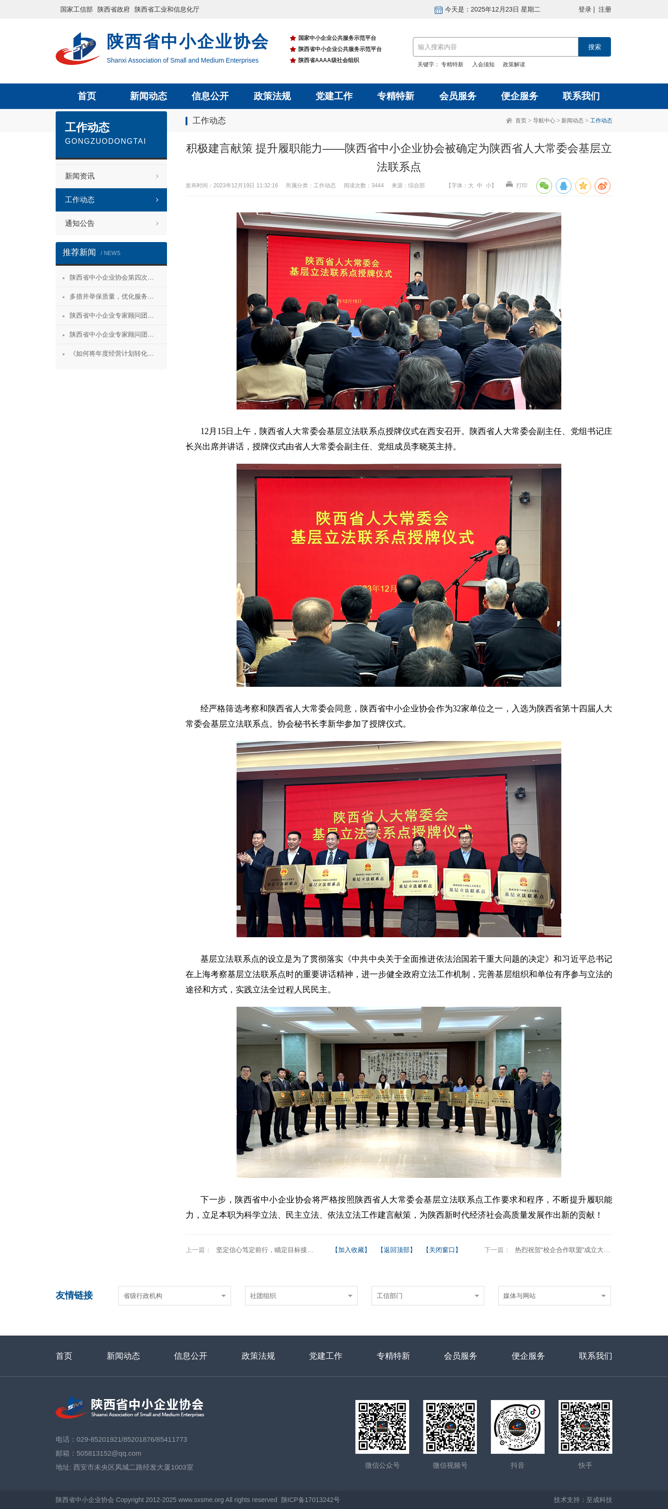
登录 (584, 9)
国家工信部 (76, 9)
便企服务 (519, 96)
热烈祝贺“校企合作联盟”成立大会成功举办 (575, 1249)
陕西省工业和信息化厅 (167, 9)
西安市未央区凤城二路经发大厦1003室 (133, 1467)
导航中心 (544, 120)
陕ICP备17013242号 (310, 1499)
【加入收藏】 (351, 1249)
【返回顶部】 (396, 1249)
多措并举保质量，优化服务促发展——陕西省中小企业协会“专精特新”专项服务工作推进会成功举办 (118, 296)
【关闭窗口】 (442, 1249)
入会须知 (483, 64)
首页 (86, 96)
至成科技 (599, 1499)
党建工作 (334, 96)
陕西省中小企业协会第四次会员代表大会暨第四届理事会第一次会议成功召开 (118, 277)
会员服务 (457, 96)
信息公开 (210, 96)
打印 (516, 185)
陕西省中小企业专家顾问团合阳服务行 (118, 334)
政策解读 (514, 64)
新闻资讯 (80, 176)
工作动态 (601, 120)
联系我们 (581, 96)
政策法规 (272, 96)
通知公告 (80, 223)
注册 (604, 9)
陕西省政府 (113, 9)
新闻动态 (148, 96)
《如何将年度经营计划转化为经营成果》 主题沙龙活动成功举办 (118, 353)
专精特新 (452, 64)
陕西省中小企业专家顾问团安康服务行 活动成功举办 (118, 315)
